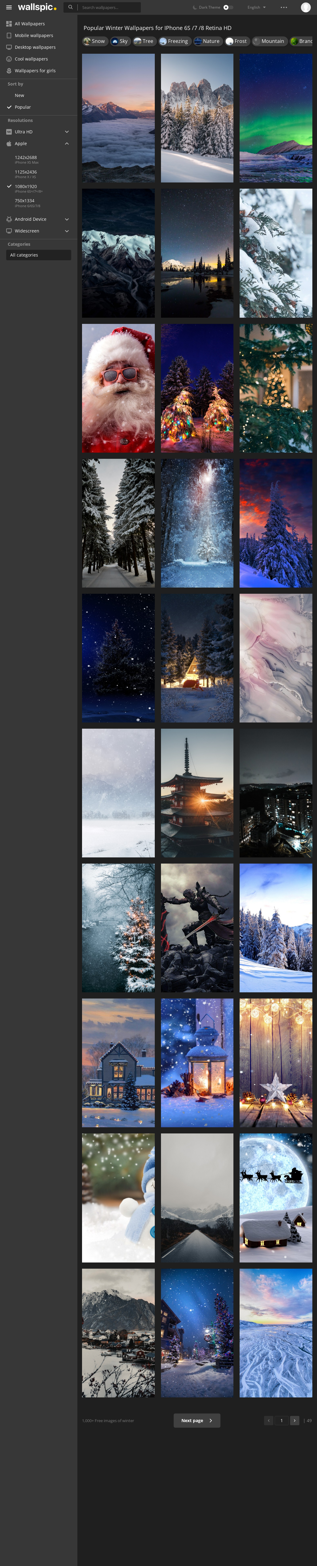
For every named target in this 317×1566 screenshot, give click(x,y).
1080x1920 (46, 186)
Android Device (26, 219)
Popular (23, 107)
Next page (197, 1420)
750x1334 (24, 200)
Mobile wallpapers (29, 35)
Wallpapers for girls (31, 70)
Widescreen (22, 231)
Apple (16, 143)
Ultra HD (19, 132)
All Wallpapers (25, 24)
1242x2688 (26, 157)
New (19, 95)
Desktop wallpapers (31, 47)
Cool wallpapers (27, 59)
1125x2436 (26, 172)
